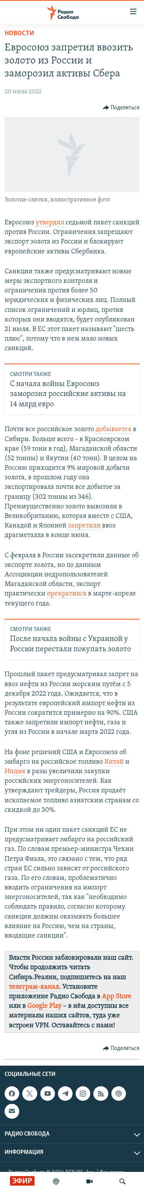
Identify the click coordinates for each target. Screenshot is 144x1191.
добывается (114, 429)
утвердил (51, 222)
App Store (116, 996)
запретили (85, 525)
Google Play (44, 1006)
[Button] (121, 108)
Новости (19, 33)
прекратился (67, 593)
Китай (114, 762)
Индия (15, 771)
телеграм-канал (34, 987)
